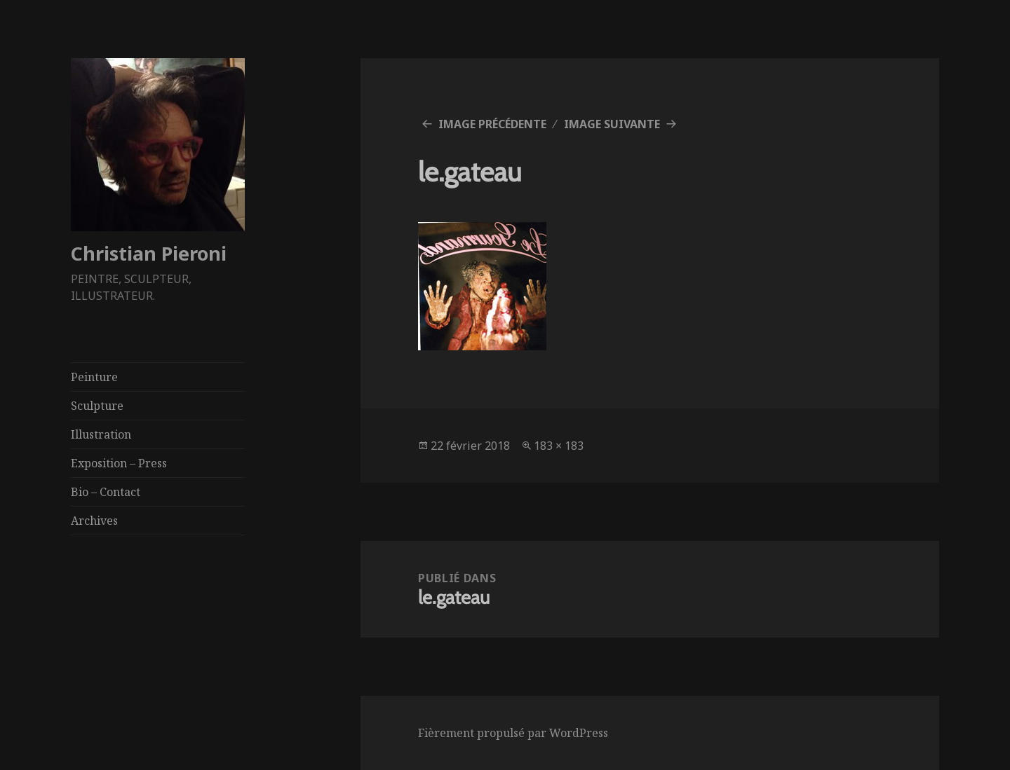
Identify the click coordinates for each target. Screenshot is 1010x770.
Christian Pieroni (149, 253)
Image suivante (612, 124)
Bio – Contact (105, 492)
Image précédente (492, 124)
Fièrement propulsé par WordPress (513, 733)
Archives (94, 520)
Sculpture (97, 405)
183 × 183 (559, 445)
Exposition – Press (119, 463)
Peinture (94, 377)
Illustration (101, 434)
